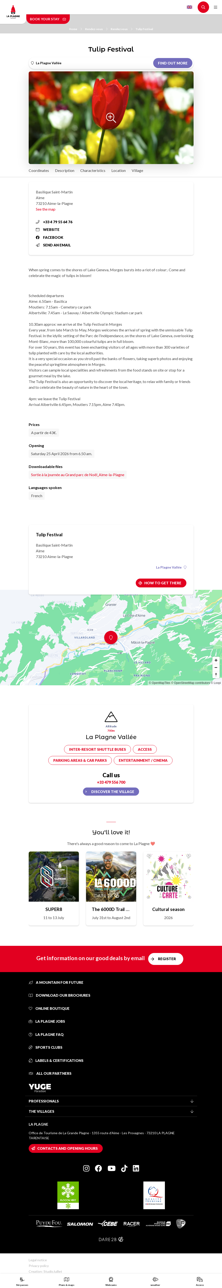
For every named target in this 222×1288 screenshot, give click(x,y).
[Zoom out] (216, 667)
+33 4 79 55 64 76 (54, 222)
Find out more (173, 63)
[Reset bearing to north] (216, 674)
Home (75, 29)
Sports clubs (45, 1047)
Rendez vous (121, 29)
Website (48, 229)
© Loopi (216, 683)
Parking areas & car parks (80, 760)
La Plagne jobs (47, 1021)
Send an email (53, 245)
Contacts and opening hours (67, 1148)
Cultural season (168, 909)
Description (64, 170)
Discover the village (112, 791)
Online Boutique (49, 1008)
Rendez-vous (96, 29)
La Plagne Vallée (171, 567)
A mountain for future (56, 982)
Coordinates (39, 170)
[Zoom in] (216, 660)
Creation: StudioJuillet (45, 1271)
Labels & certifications (56, 1060)
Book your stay (48, 19)
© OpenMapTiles (159, 683)
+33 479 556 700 (111, 782)
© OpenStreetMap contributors (190, 683)
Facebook (49, 237)
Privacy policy (39, 1266)
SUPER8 (53, 909)
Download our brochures (59, 995)
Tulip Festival (144, 29)
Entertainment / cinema (143, 760)
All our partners (50, 1073)
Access (145, 749)
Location (118, 170)
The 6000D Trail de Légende (111, 909)
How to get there (162, 583)
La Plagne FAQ (46, 1034)
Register (167, 959)
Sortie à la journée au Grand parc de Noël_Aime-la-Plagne (77, 474)
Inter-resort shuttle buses (97, 749)
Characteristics (92, 170)
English (189, 7)
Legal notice (38, 1260)
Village (137, 170)
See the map (45, 209)
